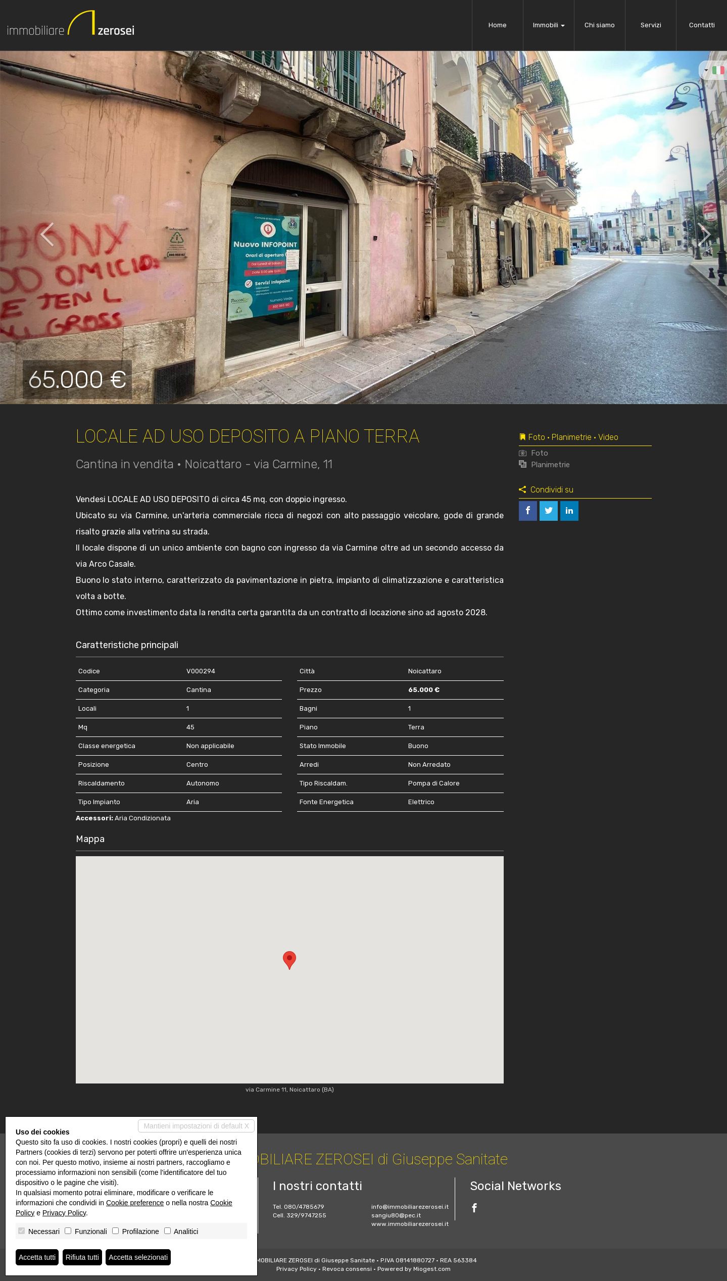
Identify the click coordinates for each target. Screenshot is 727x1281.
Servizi (651, 25)
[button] (36, 227)
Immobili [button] (549, 25)
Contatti (702, 25)
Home (498, 25)
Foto (533, 453)
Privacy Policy (296, 1268)
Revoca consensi (347, 1268)
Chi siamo (600, 25)
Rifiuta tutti (82, 1257)
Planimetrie (544, 464)
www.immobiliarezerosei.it (410, 1223)
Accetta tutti (37, 1257)
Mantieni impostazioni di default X (196, 1126)
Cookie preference (135, 1203)
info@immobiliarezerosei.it (410, 1206)
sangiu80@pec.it (396, 1215)
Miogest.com (432, 1268)
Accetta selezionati (138, 1257)
